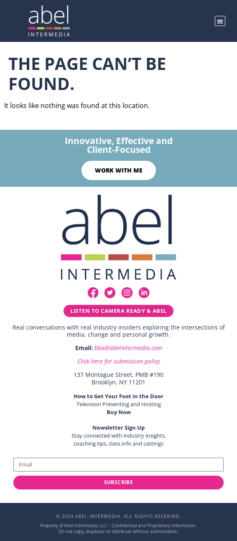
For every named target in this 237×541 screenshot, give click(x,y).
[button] (220, 21)
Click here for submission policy (118, 361)
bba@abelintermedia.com (128, 348)
